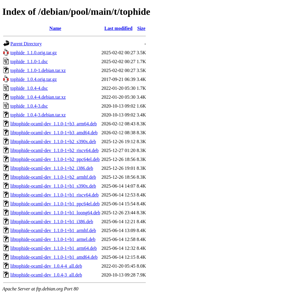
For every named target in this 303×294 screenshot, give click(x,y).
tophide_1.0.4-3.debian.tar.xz (38, 114)
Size (141, 28)
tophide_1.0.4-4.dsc (29, 88)
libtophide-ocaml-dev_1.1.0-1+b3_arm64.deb (53, 123)
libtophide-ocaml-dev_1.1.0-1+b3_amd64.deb (54, 132)
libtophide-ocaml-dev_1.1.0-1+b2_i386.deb (51, 168)
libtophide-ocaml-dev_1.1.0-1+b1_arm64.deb (53, 248)
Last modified (118, 28)
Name (55, 28)
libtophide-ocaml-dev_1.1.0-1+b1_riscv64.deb (54, 194)
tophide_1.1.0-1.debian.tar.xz (38, 70)
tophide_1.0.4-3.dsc (29, 105)
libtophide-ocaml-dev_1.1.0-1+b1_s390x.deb (53, 185)
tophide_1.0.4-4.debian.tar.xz (38, 97)
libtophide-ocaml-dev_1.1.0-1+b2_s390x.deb (53, 141)
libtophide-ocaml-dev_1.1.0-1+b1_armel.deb (53, 239)
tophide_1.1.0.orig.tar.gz (33, 52)
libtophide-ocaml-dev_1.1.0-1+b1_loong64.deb (55, 212)
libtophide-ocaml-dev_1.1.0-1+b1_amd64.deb (54, 257)
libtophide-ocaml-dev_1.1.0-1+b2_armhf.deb (53, 177)
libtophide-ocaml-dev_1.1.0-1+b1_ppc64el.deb (55, 203)
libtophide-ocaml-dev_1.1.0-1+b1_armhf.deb (53, 230)
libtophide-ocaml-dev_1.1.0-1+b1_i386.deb (51, 221)
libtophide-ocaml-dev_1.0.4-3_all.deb (46, 274)
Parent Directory (26, 43)
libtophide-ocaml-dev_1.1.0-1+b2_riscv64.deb (54, 150)
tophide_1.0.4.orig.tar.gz (33, 79)
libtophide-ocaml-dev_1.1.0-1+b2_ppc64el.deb (55, 159)
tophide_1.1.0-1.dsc (29, 61)
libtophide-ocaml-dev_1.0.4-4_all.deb (46, 266)
